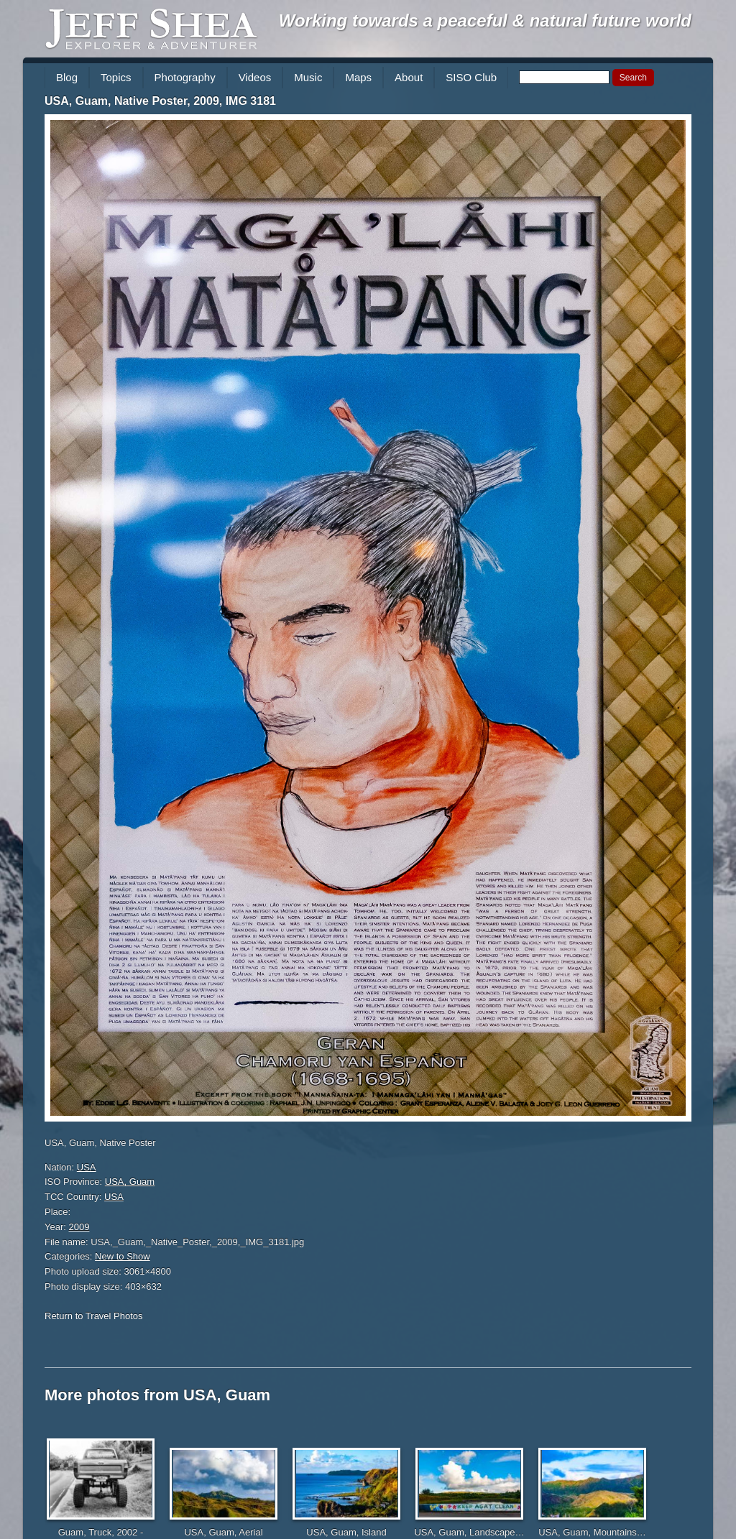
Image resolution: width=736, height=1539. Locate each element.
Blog (67, 77)
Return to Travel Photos (94, 1316)
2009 (79, 1226)
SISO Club (471, 77)
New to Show (122, 1256)
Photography (185, 77)
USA (86, 1167)
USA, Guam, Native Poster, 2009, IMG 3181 (160, 101)
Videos (255, 77)
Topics (116, 77)
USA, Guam (130, 1181)
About (409, 77)
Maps (358, 77)
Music (308, 77)
